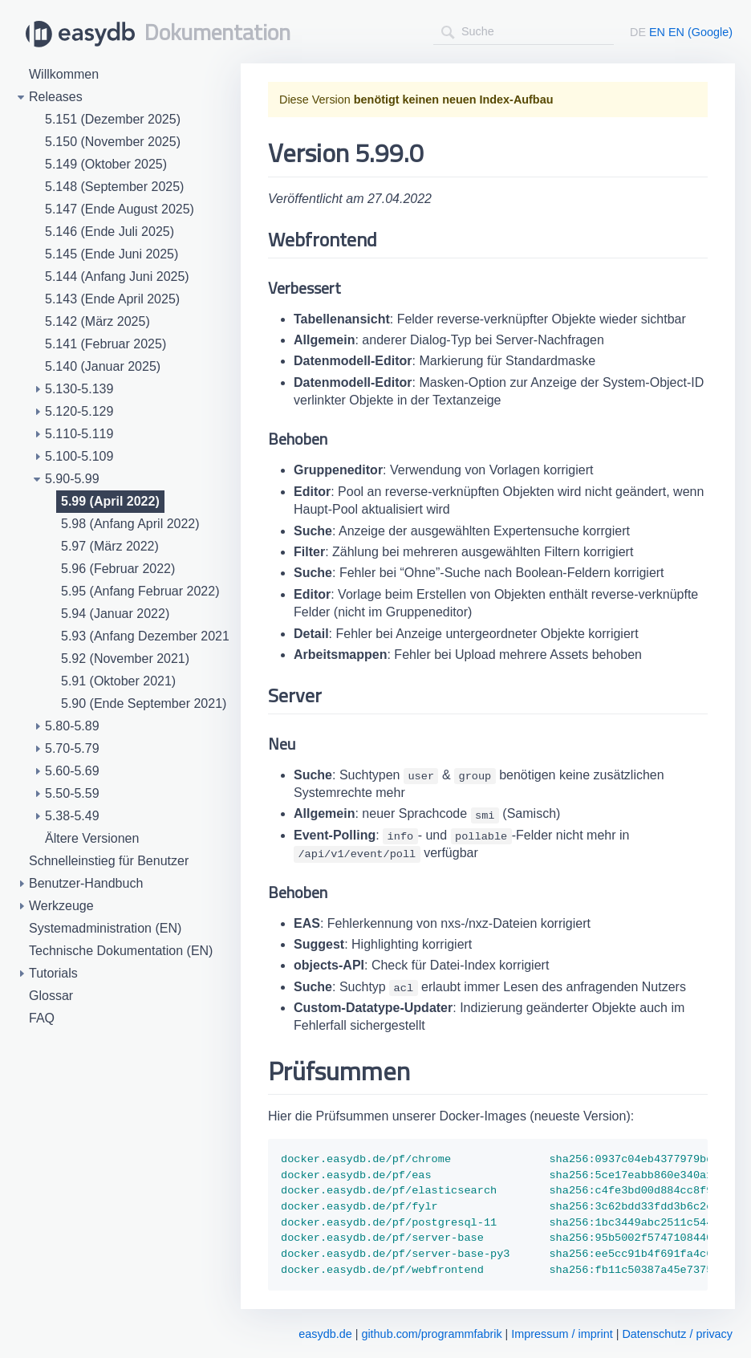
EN (657, 32)
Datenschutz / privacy (677, 1334)
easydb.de (324, 1334)
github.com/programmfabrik (431, 1334)
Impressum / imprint (561, 1334)
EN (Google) (700, 32)
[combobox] (523, 31)
